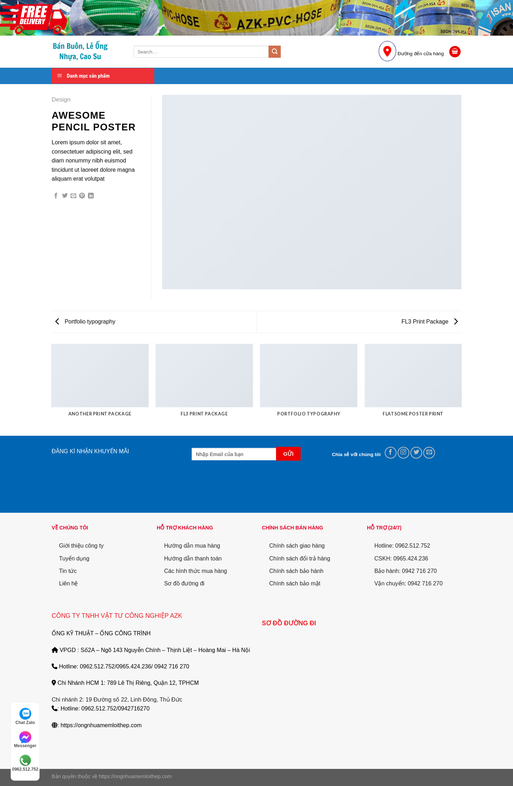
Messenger (25, 739)
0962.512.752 (25, 763)
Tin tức (68, 571)
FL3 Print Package (429, 322)
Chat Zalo (25, 716)
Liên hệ (68, 583)
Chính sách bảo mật (294, 583)
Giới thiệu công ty (81, 546)
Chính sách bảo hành (296, 571)
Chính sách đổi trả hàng (299, 558)
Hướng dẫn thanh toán (193, 558)
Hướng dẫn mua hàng (192, 546)
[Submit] (275, 52)
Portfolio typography (85, 322)
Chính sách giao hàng (297, 546)
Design (61, 99)
